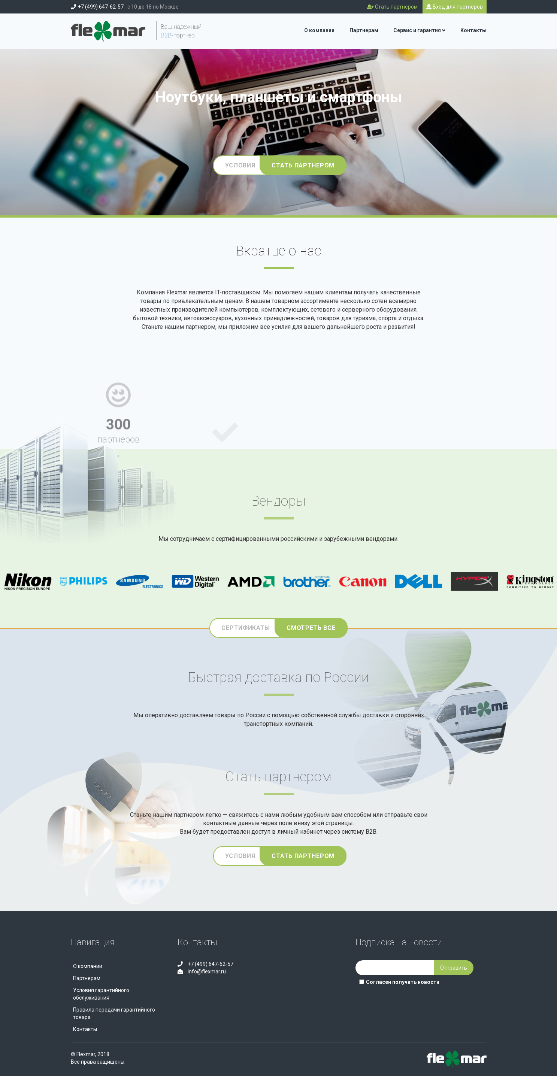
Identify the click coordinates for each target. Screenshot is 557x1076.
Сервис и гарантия (419, 30)
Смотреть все (311, 627)
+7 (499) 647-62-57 (101, 7)
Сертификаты (245, 627)
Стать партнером (303, 165)
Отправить (453, 968)
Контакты (473, 30)
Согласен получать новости (399, 982)
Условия (240, 165)
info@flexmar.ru (206, 972)
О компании (319, 30)
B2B (166, 35)
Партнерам (363, 30)
